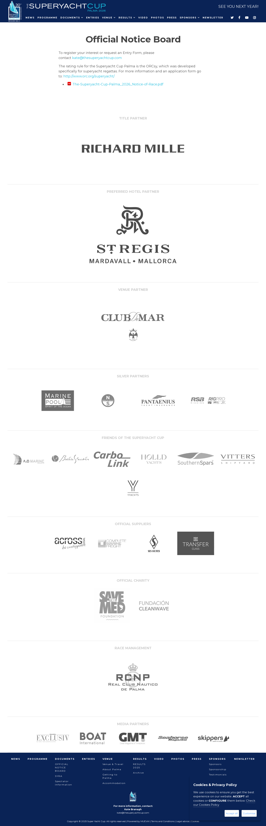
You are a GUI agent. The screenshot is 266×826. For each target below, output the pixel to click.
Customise (249, 813)
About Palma (112, 769)
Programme (47, 17)
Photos (157, 17)
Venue (107, 17)
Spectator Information (63, 783)
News (30, 17)
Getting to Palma (110, 776)
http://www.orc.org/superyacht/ (89, 76)
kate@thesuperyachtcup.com (97, 58)
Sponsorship (217, 769)
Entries (92, 17)
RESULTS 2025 (139, 766)
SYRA (58, 776)
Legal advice (182, 821)
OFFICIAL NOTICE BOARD (61, 767)
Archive (138, 772)
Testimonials (218, 774)
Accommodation (114, 783)
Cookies (195, 821)
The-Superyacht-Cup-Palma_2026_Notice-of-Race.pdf (118, 84)
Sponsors (188, 17)
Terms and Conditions (162, 821)
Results (125, 17)
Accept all (232, 813)
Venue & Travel (113, 764)
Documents (70, 17)
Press (172, 17)
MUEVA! (145, 821)
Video (143, 17)
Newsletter (213, 17)
